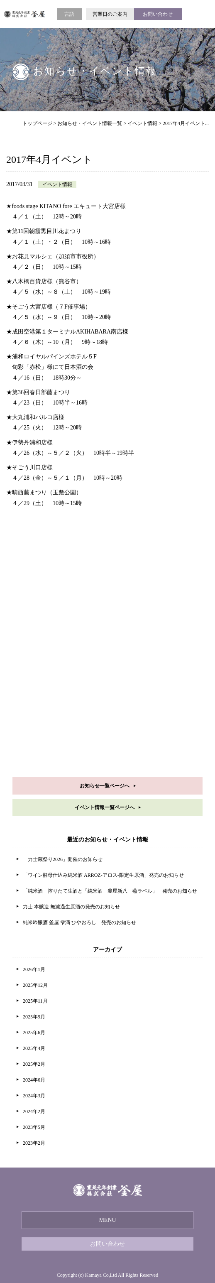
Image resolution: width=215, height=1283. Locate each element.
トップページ (37, 123)
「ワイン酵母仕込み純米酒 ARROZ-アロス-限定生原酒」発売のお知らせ (103, 875)
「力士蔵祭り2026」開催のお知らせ (63, 859)
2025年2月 (34, 1064)
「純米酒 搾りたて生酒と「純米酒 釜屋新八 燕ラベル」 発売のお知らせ (110, 891)
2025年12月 (35, 985)
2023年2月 (34, 1143)
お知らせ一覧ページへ (104, 786)
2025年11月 (35, 1001)
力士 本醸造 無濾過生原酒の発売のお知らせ (71, 907)
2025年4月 (34, 1048)
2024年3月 (34, 1096)
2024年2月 (34, 1111)
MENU (107, 1220)
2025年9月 (34, 1017)
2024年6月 (34, 1080)
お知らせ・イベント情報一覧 (89, 123)
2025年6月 (34, 1032)
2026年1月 (34, 969)
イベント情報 (142, 123)
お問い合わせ (158, 14)
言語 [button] (69, 14)
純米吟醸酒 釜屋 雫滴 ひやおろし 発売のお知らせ (79, 922)
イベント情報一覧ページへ (104, 807)
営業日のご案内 (110, 14)
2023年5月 (34, 1127)
